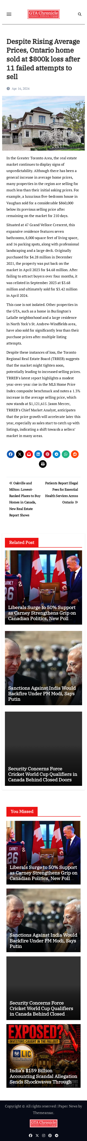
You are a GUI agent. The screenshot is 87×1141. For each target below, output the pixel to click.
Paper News (67, 1106)
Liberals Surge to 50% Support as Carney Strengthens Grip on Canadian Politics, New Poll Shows (42, 615)
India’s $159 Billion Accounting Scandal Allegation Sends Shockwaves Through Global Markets (43, 1078)
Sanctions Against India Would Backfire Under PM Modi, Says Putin (42, 693)
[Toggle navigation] (9, 14)
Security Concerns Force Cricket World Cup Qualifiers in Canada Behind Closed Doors (42, 774)
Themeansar (43, 1112)
